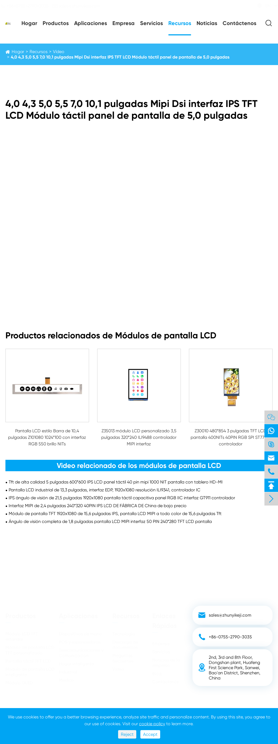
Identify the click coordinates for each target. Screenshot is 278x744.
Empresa (123, 23)
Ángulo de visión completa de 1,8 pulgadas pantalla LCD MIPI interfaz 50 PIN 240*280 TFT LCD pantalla (110, 521)
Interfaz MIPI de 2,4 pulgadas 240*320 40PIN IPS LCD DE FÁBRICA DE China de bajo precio (98, 505)
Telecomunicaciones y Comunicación (81, 650)
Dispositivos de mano (80, 631)
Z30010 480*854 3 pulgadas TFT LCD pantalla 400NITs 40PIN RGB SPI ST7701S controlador (231, 437)
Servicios (151, 23)
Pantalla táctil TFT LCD (28, 658)
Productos (56, 23)
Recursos (179, 23)
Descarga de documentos (125, 642)
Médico (66, 677)
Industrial (68, 669)
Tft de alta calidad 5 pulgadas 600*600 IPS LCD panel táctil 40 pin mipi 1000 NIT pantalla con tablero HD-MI (116, 482)
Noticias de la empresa (166, 660)
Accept (150, 734)
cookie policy (152, 723)
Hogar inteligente (76, 661)
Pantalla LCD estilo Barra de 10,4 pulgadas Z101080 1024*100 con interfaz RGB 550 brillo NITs (47, 437)
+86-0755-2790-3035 (29, 5)
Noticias (207, 23)
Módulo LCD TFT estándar (21, 634)
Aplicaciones (90, 23)
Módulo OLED (19, 680)
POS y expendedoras (79, 639)
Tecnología (123, 631)
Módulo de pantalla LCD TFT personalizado (29, 647)
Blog (157, 671)
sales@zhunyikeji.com (82, 5)
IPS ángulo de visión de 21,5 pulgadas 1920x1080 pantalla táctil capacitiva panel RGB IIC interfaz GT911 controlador (122, 497)
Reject (127, 734)
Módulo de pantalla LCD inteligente (29, 669)
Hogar (29, 23)
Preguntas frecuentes (122, 656)
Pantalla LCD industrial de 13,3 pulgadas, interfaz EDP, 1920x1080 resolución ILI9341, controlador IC (104, 489)
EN (262, 5)
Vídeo (58, 51)
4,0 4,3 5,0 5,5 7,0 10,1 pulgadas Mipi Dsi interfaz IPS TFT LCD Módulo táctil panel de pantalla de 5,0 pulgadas (120, 57)
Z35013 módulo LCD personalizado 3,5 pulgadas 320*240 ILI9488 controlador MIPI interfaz (138, 437)
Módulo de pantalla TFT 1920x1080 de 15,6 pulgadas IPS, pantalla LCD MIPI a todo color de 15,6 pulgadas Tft (115, 513)
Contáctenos (239, 23)
